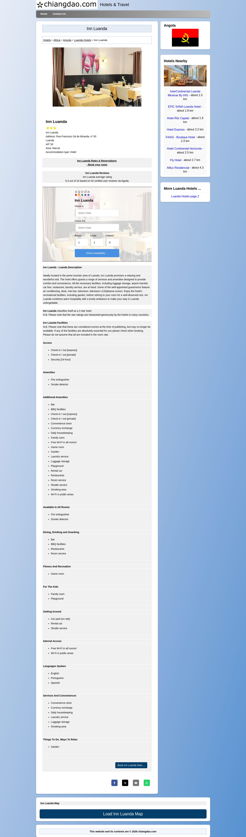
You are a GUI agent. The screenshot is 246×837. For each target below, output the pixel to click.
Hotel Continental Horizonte (184, 148)
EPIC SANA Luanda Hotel (185, 106)
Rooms (78, 235)
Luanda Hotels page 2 (185, 196)
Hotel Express (176, 129)
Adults (93, 235)
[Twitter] (125, 783)
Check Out (80, 221)
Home (43, 13)
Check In (79, 206)
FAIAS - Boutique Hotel (181, 137)
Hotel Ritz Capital (178, 118)
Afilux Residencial (178, 167)
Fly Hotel (176, 160)
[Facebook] (114, 783)
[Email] (136, 783)
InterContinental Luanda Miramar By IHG (184, 93)
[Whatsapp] (147, 783)
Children (110, 235)
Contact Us (59, 13)
